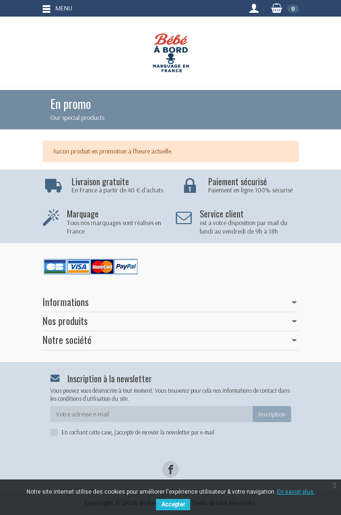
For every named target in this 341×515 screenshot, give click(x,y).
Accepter (173, 504)
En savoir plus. (296, 491)
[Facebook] (170, 469)
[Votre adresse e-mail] (151, 414)
